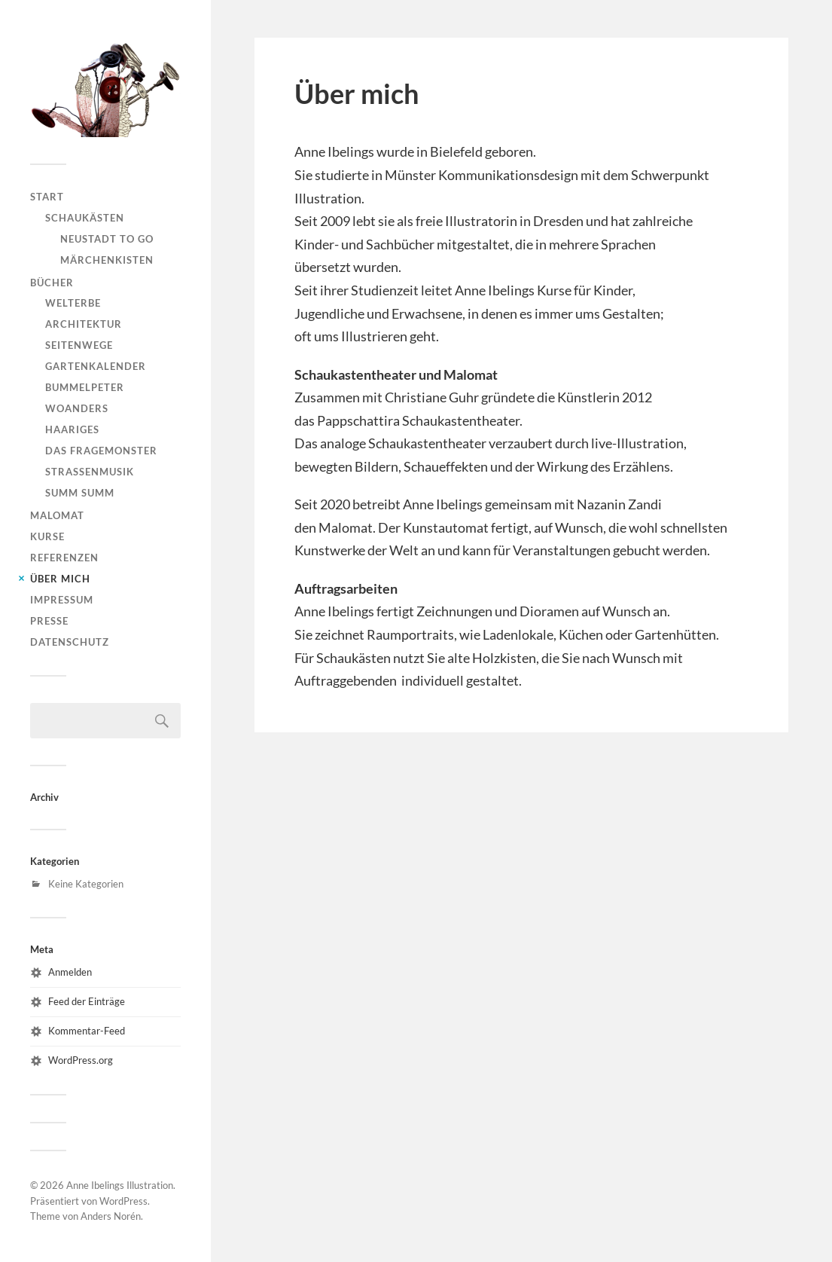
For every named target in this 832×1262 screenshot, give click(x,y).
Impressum (61, 600)
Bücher (52, 283)
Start (47, 197)
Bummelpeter (84, 387)
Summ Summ (79, 493)
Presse (49, 621)
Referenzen (64, 558)
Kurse (47, 536)
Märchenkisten (107, 260)
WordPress (123, 1201)
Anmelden (70, 972)
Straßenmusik (89, 472)
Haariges (72, 429)
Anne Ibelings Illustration (119, 1185)
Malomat (57, 515)
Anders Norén (111, 1216)
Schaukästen (84, 218)
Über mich (60, 579)
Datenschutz (69, 642)
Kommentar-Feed (86, 1031)
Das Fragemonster (101, 451)
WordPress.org (80, 1060)
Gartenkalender (95, 366)
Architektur (83, 324)
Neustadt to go (107, 239)
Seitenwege (79, 345)
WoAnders (76, 408)
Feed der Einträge (86, 1001)
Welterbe (73, 303)
